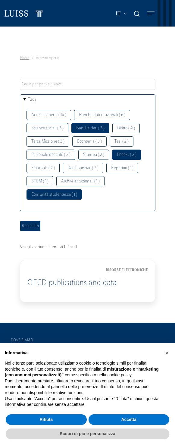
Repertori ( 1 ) (122, 168)
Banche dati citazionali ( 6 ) (102, 115)
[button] (167, 353)
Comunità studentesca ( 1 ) (54, 194)
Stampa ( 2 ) (93, 155)
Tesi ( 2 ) (121, 141)
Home (25, 58)
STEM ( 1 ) (39, 181)
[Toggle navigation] (151, 13)
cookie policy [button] (119, 374)
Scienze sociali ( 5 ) (47, 128)
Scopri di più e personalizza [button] (87, 433)
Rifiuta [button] (46, 419)
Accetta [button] (128, 419)
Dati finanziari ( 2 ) (82, 168)
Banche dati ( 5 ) (90, 128)
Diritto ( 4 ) (126, 128)
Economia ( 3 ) (89, 141)
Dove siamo (22, 340)
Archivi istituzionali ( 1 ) (80, 181)
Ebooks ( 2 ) (126, 155)
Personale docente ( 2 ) (50, 155)
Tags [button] (32, 99)
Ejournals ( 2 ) (43, 168)
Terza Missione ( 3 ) (47, 141)
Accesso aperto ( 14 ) (48, 115)
